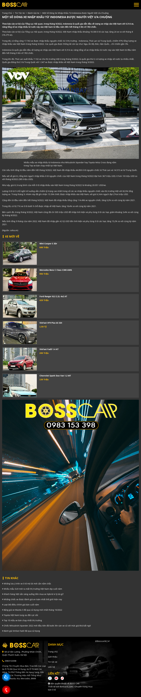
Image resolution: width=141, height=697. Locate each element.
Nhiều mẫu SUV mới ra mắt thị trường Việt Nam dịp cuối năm (32, 588)
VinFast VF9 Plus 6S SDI (50, 322)
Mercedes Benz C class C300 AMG (55, 270)
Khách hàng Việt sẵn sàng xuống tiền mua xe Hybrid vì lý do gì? (33, 594)
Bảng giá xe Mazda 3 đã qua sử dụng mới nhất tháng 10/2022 (32, 610)
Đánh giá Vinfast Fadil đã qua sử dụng (21, 631)
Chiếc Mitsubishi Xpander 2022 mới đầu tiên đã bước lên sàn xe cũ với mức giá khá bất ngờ (46, 625)
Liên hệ (51, 667)
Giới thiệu (52, 656)
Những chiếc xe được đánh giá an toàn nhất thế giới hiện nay (32, 599)
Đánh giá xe (33, 13)
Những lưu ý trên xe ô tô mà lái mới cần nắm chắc (26, 583)
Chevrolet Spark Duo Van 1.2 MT (55, 375)
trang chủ (7, 13)
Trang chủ (53, 651)
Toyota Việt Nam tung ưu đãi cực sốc (20, 615)
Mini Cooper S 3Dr (48, 243)
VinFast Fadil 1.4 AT (48, 349)
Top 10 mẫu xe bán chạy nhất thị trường (22, 620)
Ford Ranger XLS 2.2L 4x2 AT (53, 296)
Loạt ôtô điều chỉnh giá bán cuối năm (20, 604)
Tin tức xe (52, 661)
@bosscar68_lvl (102, 641)
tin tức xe (20, 13)
